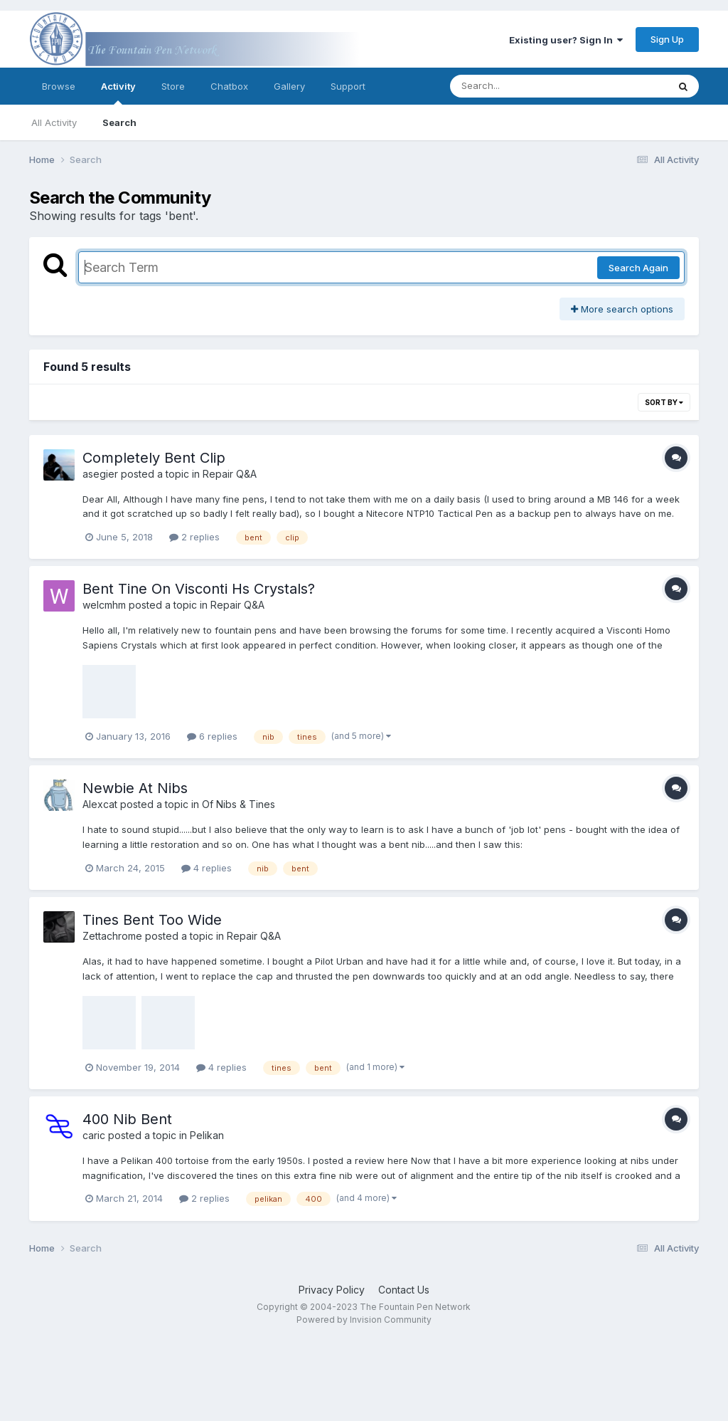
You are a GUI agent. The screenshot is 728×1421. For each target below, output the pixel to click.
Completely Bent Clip (153, 457)
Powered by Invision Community (364, 1319)
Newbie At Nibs (135, 788)
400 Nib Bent (127, 1119)
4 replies (206, 868)
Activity (118, 92)
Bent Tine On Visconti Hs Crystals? (198, 588)
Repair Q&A (230, 474)
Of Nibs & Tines (238, 804)
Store (173, 86)
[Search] (520, 86)
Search (119, 122)
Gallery (289, 86)
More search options (622, 309)
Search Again (638, 267)
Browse (58, 86)
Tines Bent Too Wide (152, 919)
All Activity (54, 122)
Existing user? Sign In (566, 40)
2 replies (194, 536)
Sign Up (667, 39)
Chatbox (229, 86)
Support (348, 86)
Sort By (664, 402)
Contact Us (403, 1290)
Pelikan (207, 1135)
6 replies (212, 736)
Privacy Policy (332, 1290)
